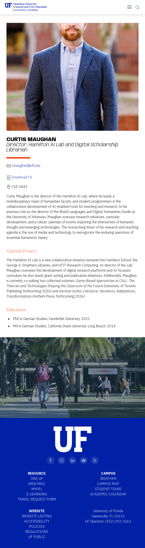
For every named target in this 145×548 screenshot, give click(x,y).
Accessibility (36, 521)
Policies (37, 526)
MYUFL (36, 489)
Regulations (36, 531)
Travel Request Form (37, 499)
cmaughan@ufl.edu (26, 165)
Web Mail (36, 484)
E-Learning (36, 494)
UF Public (36, 537)
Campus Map (108, 484)
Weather (108, 478)
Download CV (22, 177)
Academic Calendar (108, 494)
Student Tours (108, 489)
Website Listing (37, 516)
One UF (37, 478)
